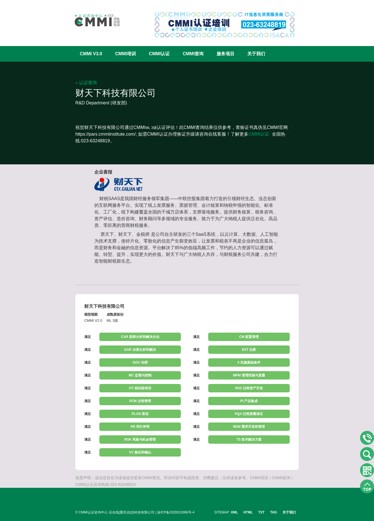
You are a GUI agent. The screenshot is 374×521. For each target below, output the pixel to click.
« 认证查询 (86, 82)
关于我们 (256, 53)
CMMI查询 (193, 53)
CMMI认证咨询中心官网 (93, 20)
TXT (261, 512)
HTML (248, 512)
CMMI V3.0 (91, 53)
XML (234, 512)
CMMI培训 (125, 53)
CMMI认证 (159, 53)
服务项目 (225, 53)
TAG (273, 512)
